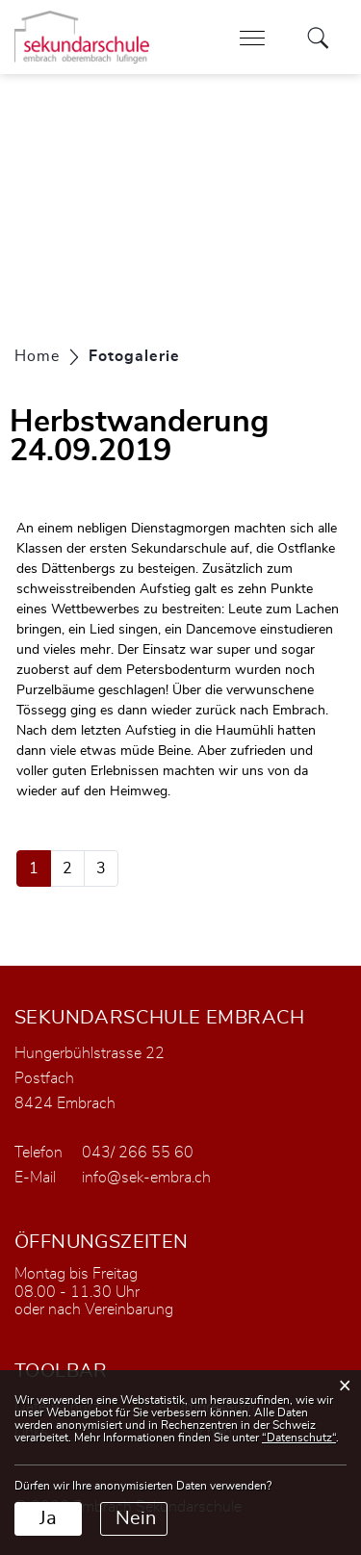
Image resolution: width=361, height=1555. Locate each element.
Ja (48, 1518)
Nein (136, 1518)
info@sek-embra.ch (146, 1177)
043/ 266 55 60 (137, 1152)
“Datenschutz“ (299, 1437)
